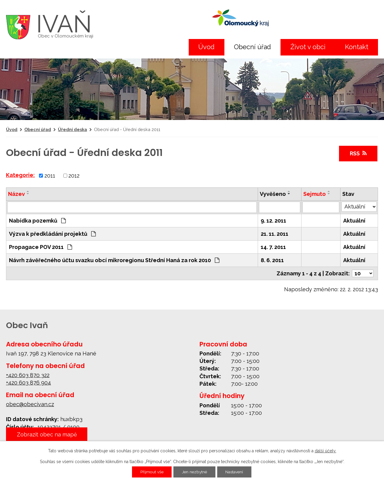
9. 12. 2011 (273, 220)
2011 (49, 175)
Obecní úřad (252, 47)
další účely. (325, 450)
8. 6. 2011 (272, 260)
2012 (74, 175)
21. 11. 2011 (274, 234)
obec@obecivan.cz (30, 404)
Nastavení (235, 472)
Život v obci (308, 47)
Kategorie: (20, 175)
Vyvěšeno (273, 194)
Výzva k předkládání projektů (52, 234)
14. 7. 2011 (273, 247)
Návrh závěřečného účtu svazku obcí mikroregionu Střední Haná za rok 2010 (114, 260)
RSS (358, 153)
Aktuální (354, 220)
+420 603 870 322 (28, 375)
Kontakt (356, 47)
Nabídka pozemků (37, 220)
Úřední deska (72, 129)
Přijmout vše (151, 472)
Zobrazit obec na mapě (47, 434)
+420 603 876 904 (28, 382)
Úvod (206, 47)
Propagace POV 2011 (40, 247)
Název (16, 194)
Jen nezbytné (194, 472)
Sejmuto (314, 194)
